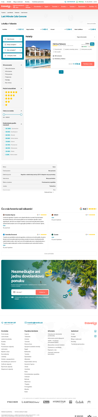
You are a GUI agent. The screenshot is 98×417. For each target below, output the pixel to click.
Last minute (28, 6)
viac (4, 225)
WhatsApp (80, 2)
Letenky (3, 356)
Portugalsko (28, 387)
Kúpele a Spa (5, 351)
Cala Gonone (70, 45)
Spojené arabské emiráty (32, 346)
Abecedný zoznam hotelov (56, 345)
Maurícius (27, 382)
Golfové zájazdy (6, 364)
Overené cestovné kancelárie (53, 353)
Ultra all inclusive (10, 68)
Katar (26, 392)
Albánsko (27, 359)
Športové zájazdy (6, 366)
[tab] (32, 66)
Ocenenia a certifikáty (54, 347)
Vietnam (27, 376)
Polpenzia (8, 77)
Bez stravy (8, 82)
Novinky (27, 2)
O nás (2, 2)
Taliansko (60, 45)
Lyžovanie (4, 349)
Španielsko (82, 6)
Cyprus (26, 334)
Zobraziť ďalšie (91, 23)
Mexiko (26, 389)
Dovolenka (37, 6)
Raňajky (7, 80)
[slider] (4, 115)
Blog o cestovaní (18, 2)
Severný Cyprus (29, 364)
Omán (26, 366)
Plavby (3, 344)
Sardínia (64, 45)
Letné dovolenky (6, 339)
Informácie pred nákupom (56, 338)
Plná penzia (8, 74)
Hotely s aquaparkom (7, 359)
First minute (4, 334)
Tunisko (72, 6)
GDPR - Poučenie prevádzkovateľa (53, 341)
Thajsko (26, 384)
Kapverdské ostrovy (30, 361)
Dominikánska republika (31, 374)
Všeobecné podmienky (6, 411)
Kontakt (9, 2)
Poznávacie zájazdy (7, 346)
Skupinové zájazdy (7, 369)
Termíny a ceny (87, 64)
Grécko (63, 6)
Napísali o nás (52, 350)
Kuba (26, 371)
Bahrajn (26, 379)
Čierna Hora (28, 344)
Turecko (54, 6)
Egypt (46, 6)
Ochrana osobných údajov (21, 411)
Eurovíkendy (5, 354)
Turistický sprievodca (38, 2)
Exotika (91, 6)
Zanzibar (27, 369)
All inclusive (8, 71)
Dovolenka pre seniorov (8, 361)
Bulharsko (27, 351)
